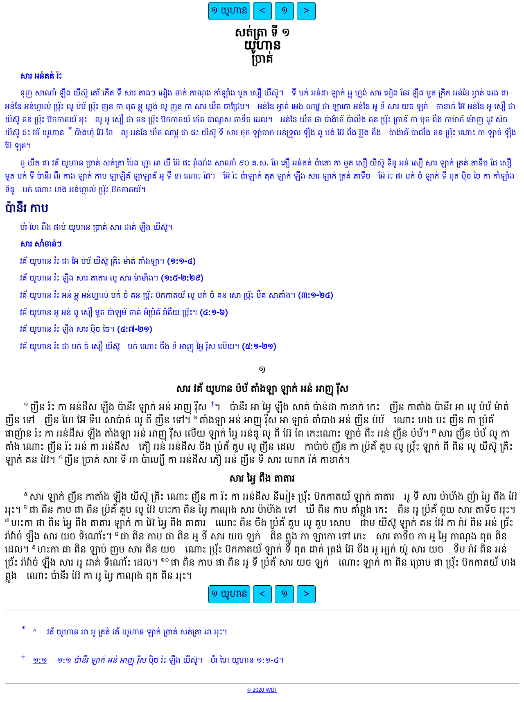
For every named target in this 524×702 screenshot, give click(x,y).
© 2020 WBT (262, 690)
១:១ (40, 660)
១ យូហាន (229, 11)
